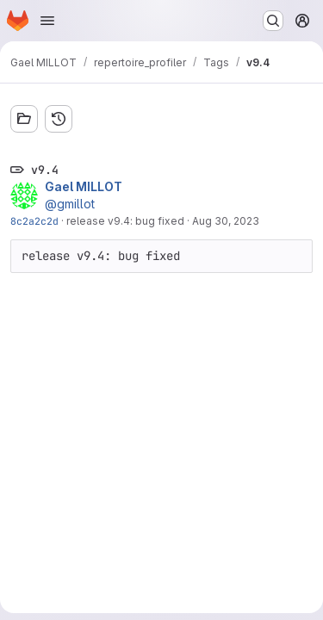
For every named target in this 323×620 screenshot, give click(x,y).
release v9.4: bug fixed (125, 220)
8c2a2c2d (34, 220)
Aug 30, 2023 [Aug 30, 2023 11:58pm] (225, 220)
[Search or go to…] (273, 20)
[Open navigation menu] (47, 20)
